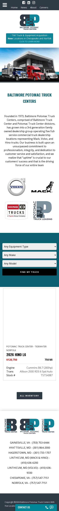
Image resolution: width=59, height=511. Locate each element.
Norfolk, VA (20, 483)
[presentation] (6, 326)
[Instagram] (33, 2)
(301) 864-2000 (41, 447)
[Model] (29, 263)
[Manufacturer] (29, 255)
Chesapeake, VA (20, 478)
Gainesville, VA (20, 442)
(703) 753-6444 (40, 442)
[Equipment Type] (29, 246)
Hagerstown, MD (19, 452)
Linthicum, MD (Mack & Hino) (29, 457)
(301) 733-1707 (42, 452)
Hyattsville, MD (20, 447)
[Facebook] (23, 2)
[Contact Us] (36, 506)
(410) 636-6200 (29, 462)
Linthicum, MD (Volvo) (22, 468)
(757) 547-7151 (40, 478)
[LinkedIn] (28, 2)
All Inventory (29, 395)
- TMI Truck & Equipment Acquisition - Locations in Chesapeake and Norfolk (29, 38)
